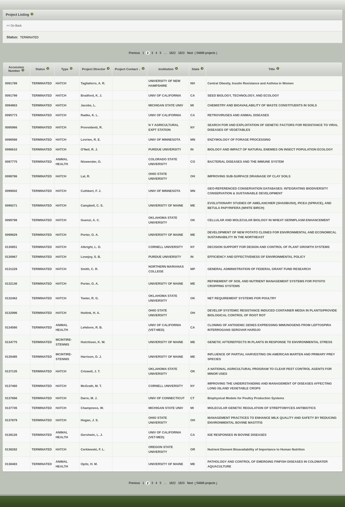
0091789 (11, 83)
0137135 (11, 371)
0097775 (11, 161)
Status (40, 69)
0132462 (11, 298)
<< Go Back (14, 25)
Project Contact (127, 69)
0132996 (11, 313)
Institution (166, 69)
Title (272, 69)
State (196, 69)
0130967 (11, 257)
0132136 (11, 283)
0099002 (11, 191)
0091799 (11, 95)
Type (65, 69)
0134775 (11, 342)
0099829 (11, 234)
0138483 (11, 464)
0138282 (11, 449)
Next (190, 53)
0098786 (11, 176)
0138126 (11, 435)
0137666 (11, 398)
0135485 (11, 356)
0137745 (11, 408)
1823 (181, 53)
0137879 (11, 420)
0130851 (11, 247)
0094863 (11, 105)
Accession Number (16, 69)
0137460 (11, 386)
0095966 (11, 127)
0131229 (11, 269)
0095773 (11, 115)
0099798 (11, 220)
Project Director (94, 69)
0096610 (11, 149)
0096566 (11, 139)
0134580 (11, 327)
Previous (134, 53)
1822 (172, 53)
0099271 (11, 205)
